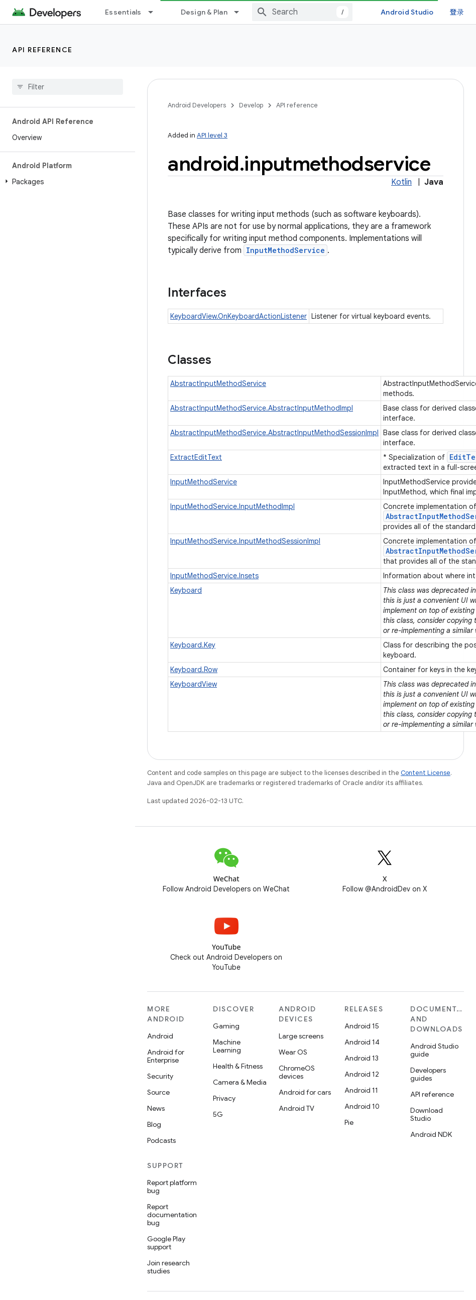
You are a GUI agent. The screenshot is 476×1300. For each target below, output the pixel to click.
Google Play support (166, 1242)
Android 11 (361, 1090)
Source (158, 1092)
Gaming (226, 1025)
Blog (154, 1124)
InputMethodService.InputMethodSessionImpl (245, 541)
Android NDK (431, 1134)
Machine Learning (227, 1046)
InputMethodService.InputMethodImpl (232, 506)
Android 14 (362, 1042)
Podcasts (161, 1140)
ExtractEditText (196, 457)
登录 (457, 12)
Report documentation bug (172, 1214)
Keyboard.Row (193, 669)
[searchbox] (67, 87)
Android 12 (361, 1074)
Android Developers (197, 105)
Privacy (224, 1098)
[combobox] (302, 12)
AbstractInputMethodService (218, 383)
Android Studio (407, 12)
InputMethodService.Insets (214, 575)
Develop (251, 105)
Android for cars (305, 1092)
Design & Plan (204, 12)
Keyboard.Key (192, 644)
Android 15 (361, 1025)
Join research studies (168, 1266)
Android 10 (362, 1106)
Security (160, 1076)
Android (160, 1036)
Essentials (123, 12)
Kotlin (401, 182)
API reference (42, 49)
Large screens (301, 1036)
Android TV (296, 1108)
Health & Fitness (238, 1066)
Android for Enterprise (165, 1056)
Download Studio (426, 1114)
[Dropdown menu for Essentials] (155, 12)
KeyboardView (193, 684)
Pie (348, 1122)
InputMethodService (285, 250)
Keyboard (186, 590)
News (156, 1108)
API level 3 (212, 135)
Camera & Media (240, 1082)
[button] (65, 182)
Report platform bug (172, 1186)
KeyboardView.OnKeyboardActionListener (238, 316)
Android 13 (361, 1058)
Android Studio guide (434, 1050)
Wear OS (293, 1052)
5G (218, 1114)
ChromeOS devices (297, 1072)
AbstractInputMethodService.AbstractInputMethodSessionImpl (274, 432)
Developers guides (428, 1074)
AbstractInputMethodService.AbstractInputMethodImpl (261, 408)
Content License (425, 772)
